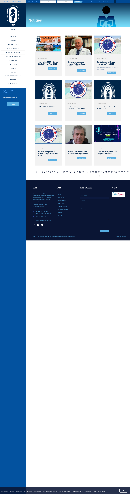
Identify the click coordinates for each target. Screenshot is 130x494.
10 (57, 172)
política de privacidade (46, 491)
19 (86, 172)
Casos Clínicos (61, 203)
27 (112, 172)
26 (109, 172)
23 (99, 172)
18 (83, 172)
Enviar (104, 231)
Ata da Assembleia (13, 85)
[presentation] (94, 225)
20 (90, 172)
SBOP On (13, 41)
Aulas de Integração (13, 45)
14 (70, 172)
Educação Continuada (13, 53)
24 (102, 172)
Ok (123, 491)
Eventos (13, 73)
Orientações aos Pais (63, 209)
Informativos (13, 61)
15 (73, 172)
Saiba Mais (52, 68)
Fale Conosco (103, 1)
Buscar (13, 105)
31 (125, 172)
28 (115, 172)
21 (93, 172)
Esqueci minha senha (87, 2)
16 (77, 172)
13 (67, 172)
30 (122, 172)
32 (128, 172)
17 (80, 172)
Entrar (77, 2)
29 (119, 172)
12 (64, 172)
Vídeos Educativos (62, 206)
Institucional (13, 33)
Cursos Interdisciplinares (13, 57)
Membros (13, 37)
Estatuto (13, 81)
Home (13, 29)
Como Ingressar (62, 200)
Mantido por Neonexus (121, 236)
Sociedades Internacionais (13, 77)
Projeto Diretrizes (13, 49)
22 (96, 172)
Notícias (13, 69)
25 (106, 172)
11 (60, 172)
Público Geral (13, 65)
